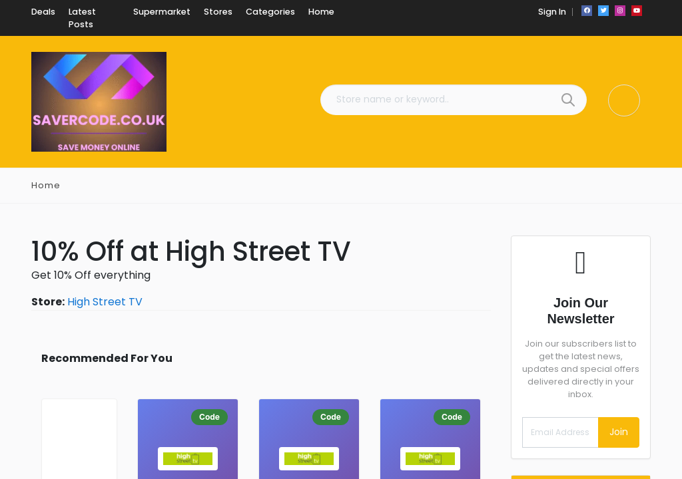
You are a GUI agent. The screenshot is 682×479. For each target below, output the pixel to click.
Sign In (552, 11)
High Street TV (105, 301)
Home (46, 185)
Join (618, 431)
